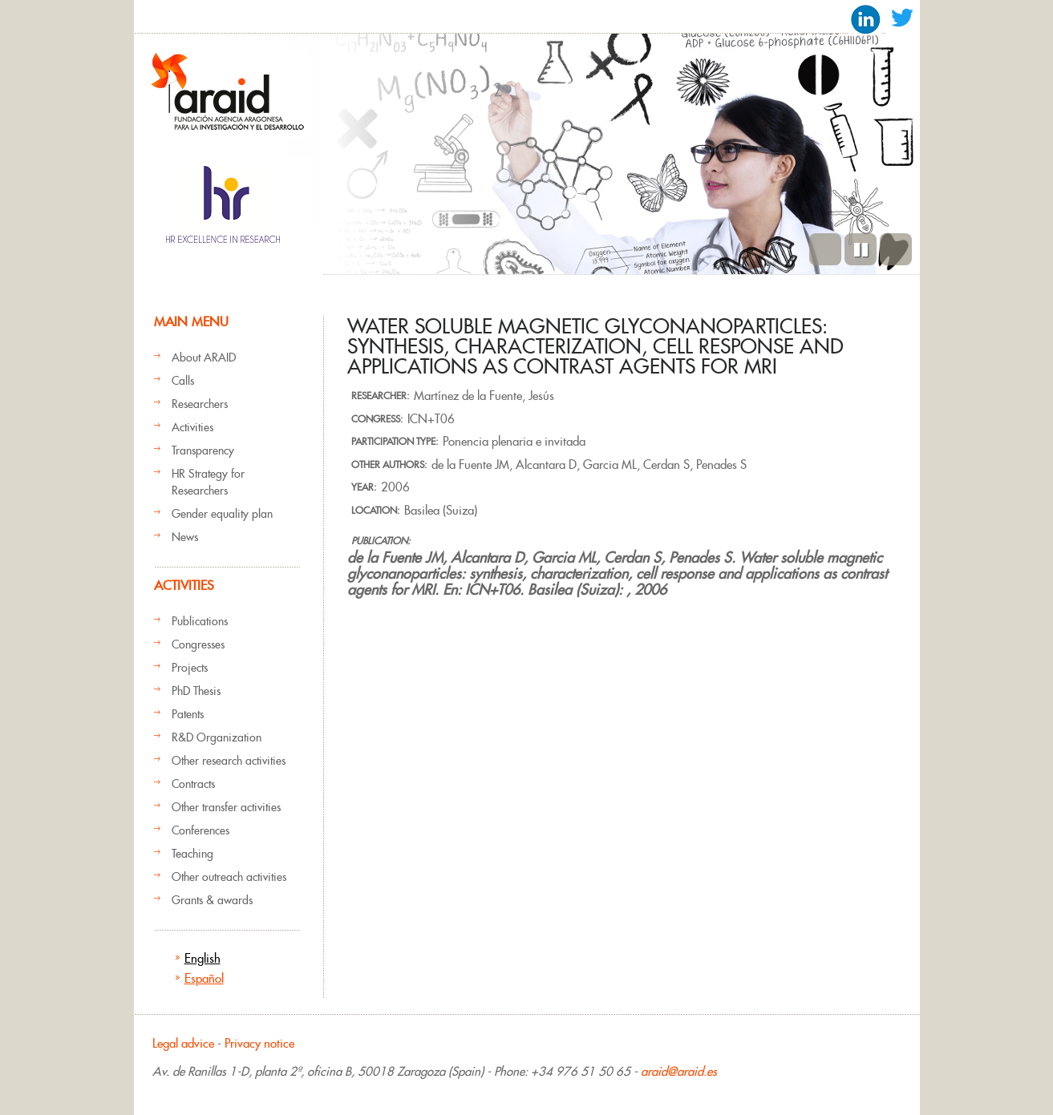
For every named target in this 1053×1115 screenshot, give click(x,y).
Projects (190, 668)
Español (204, 978)
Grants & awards (212, 900)
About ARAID (204, 357)
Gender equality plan (222, 514)
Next (896, 249)
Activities (192, 427)
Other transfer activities (226, 807)
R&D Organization (216, 737)
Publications (200, 621)
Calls (183, 381)
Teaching (192, 853)
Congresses (198, 644)
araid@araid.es (679, 1071)
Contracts (193, 784)
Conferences (200, 830)
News (185, 537)
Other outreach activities (229, 877)
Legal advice (183, 1043)
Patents (188, 714)
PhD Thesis (196, 691)
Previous (825, 249)
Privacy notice (259, 1043)
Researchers (200, 404)
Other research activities (229, 760)
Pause (860, 249)
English (202, 958)
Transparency (203, 450)
